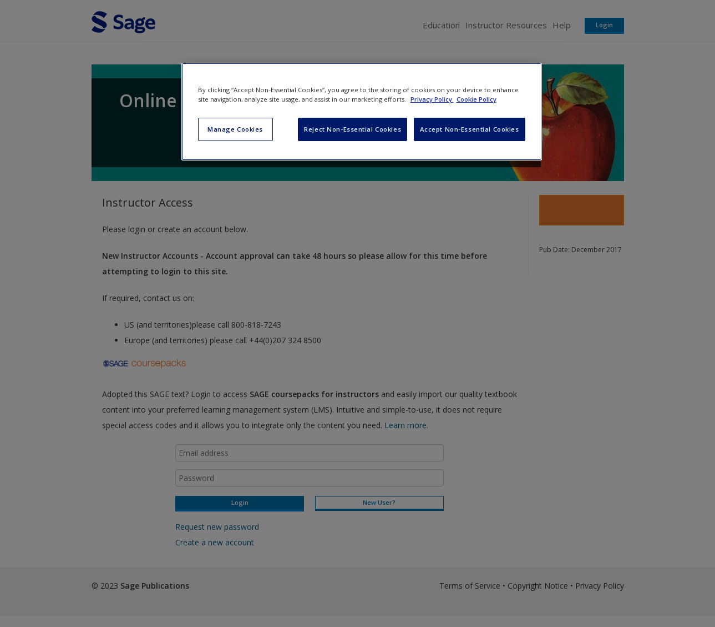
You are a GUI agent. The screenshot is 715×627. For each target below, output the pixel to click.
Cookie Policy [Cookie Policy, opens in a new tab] (476, 99)
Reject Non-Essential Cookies (352, 129)
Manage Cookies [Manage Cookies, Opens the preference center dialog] (235, 129)
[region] (361, 111)
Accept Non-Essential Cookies (469, 129)
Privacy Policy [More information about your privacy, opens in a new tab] (432, 99)
